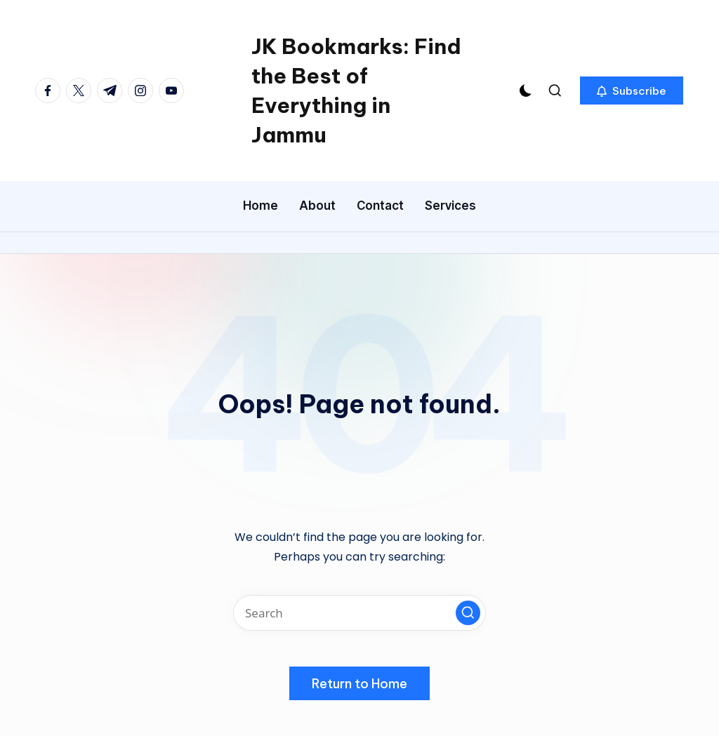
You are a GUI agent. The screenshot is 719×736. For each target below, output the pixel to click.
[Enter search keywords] (359, 613)
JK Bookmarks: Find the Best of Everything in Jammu (356, 90)
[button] (631, 90)
